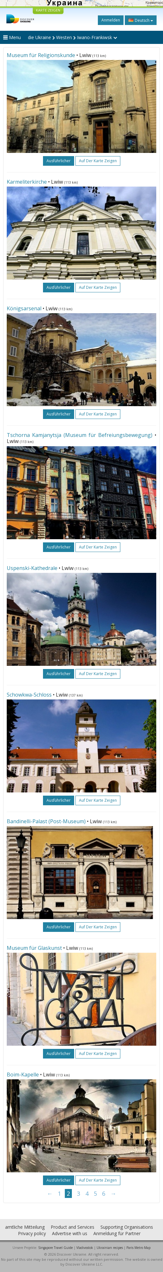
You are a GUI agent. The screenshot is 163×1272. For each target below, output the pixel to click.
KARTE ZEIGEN (48, 10)
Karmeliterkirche (27, 181)
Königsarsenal (24, 308)
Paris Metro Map (138, 1247)
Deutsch (140, 20)
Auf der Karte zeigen (98, 160)
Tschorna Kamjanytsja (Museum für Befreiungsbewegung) (79, 435)
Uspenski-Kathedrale (32, 568)
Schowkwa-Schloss (29, 694)
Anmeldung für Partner (117, 1233)
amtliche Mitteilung (25, 1227)
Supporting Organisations (126, 1227)
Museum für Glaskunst (34, 947)
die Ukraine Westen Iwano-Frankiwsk (72, 37)
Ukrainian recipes (110, 1247)
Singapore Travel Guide (55, 1247)
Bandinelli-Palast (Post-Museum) (46, 821)
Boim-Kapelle (23, 1074)
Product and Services (72, 1227)
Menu (12, 37)
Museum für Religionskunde (41, 55)
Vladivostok (84, 1247)
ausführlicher (59, 160)
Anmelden (110, 20)
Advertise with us (69, 1233)
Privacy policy (32, 1233)
